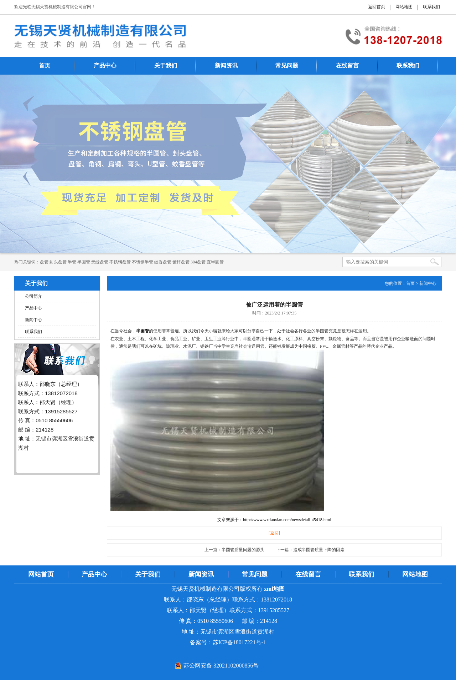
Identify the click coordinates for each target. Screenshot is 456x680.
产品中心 (105, 65)
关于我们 (165, 65)
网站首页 (41, 574)
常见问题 (286, 65)
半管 (72, 262)
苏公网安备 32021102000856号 (221, 666)
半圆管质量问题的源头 (243, 549)
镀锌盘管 (181, 262)
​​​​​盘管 (44, 262)
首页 (44, 65)
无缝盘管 (99, 262)
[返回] (274, 532)
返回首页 (376, 6)
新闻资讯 (226, 65)
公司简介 (33, 296)
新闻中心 (33, 319)
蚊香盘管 (162, 262)
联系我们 (431, 6)
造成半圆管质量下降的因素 (318, 549)
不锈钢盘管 (120, 262)
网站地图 (404, 6)
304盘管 (198, 262)
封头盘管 (58, 262)
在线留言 (347, 65)
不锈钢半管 (142, 262)
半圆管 (83, 262)
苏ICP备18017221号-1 (239, 642)
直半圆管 (215, 262)
